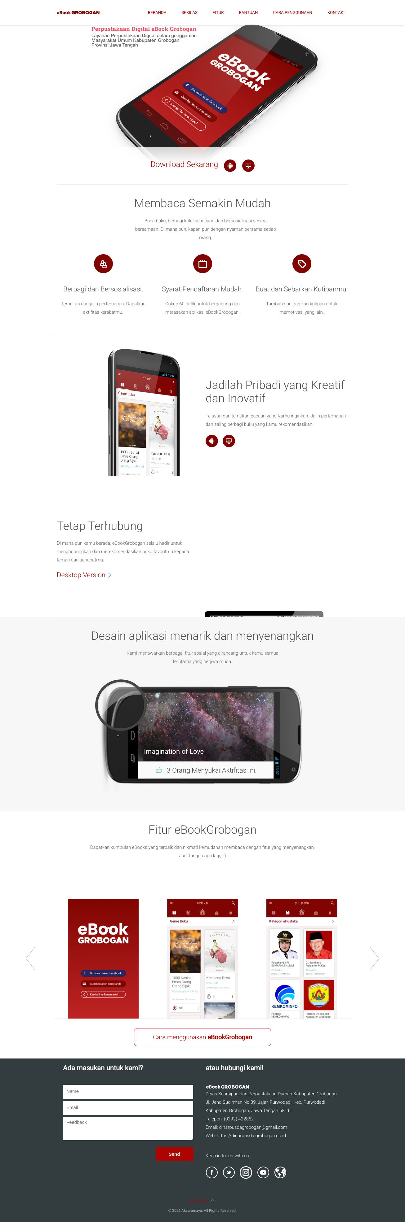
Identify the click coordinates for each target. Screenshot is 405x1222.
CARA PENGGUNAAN (292, 13)
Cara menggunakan (202, 1037)
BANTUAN (248, 13)
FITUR (218, 13)
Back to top (202, 1200)
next (374, 958)
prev (30, 958)
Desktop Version (87, 574)
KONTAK (335, 13)
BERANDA (157, 13)
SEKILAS (189, 13)
